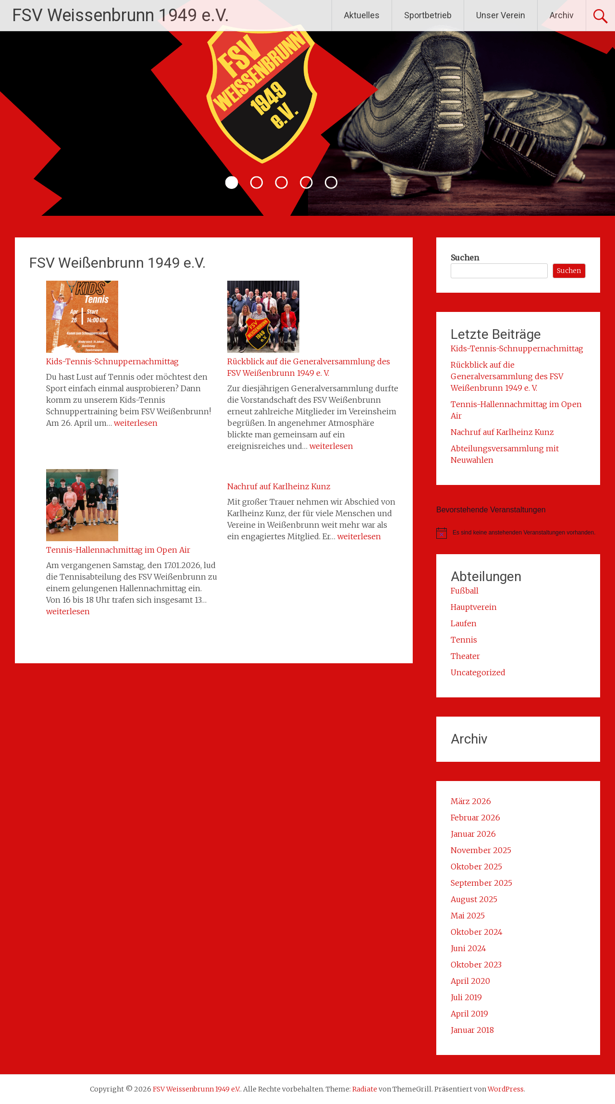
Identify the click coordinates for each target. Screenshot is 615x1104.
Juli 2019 (466, 997)
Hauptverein (474, 607)
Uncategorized (478, 672)
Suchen (465, 257)
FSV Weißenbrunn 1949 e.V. (117, 262)
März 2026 (471, 801)
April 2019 (469, 1013)
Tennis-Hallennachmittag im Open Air (118, 550)
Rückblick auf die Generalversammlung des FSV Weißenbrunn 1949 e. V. (507, 376)
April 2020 (470, 981)
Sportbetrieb (428, 15)
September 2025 (481, 883)
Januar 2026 (473, 834)
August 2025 (474, 899)
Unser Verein (500, 15)
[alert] (518, 533)
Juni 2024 (468, 948)
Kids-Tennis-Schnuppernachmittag (112, 361)
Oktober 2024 (477, 932)
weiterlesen (136, 423)
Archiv (562, 15)
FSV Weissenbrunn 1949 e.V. (120, 15)
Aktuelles (362, 15)
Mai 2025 (468, 915)
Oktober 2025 (476, 866)
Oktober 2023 (476, 964)
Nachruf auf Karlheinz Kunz (279, 486)
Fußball (465, 590)
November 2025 (481, 850)
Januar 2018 (472, 1030)
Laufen (464, 623)
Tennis (464, 640)
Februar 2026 (475, 817)
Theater (465, 656)
